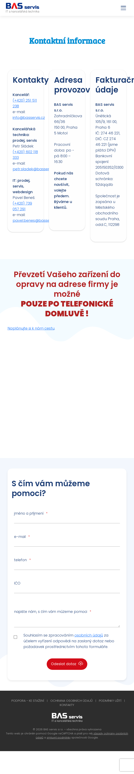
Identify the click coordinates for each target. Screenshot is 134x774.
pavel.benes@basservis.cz (36, 220)
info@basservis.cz (29, 117)
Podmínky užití (110, 700)
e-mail (22, 536)
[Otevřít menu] (123, 8)
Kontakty (67, 705)
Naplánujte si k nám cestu (31, 328)
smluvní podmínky (59, 737)
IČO (17, 583)
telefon (22, 560)
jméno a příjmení (30, 513)
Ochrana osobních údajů (71, 700)
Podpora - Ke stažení (27, 700)
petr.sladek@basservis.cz (36, 169)
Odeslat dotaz (67, 664)
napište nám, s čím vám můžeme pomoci (52, 611)
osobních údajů (88, 635)
